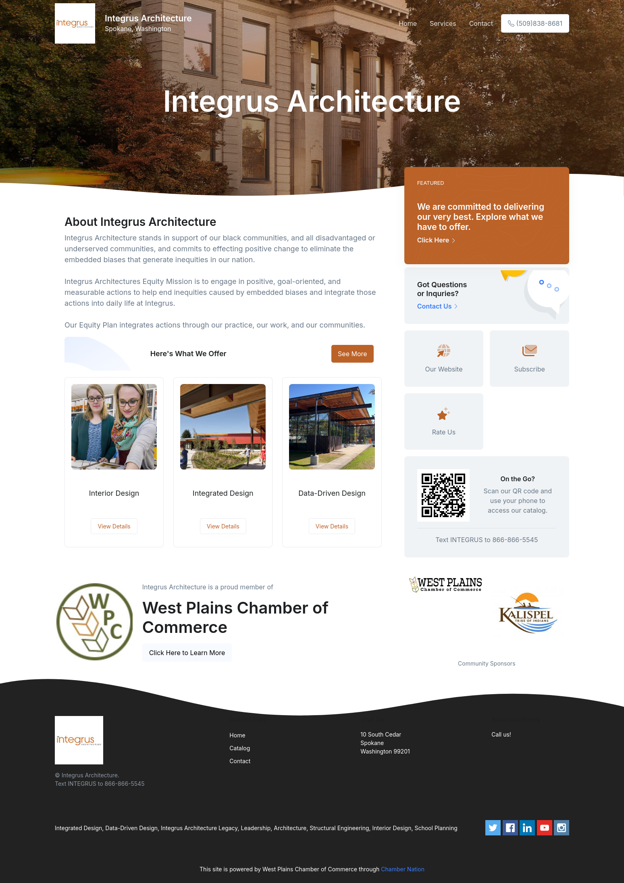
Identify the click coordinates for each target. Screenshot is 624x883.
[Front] (76, 23)
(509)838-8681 (535, 23)
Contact (481, 23)
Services (443, 23)
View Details (114, 526)
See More (352, 354)
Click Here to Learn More (187, 653)
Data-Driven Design (332, 493)
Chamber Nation (402, 869)
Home (408, 23)
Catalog (239, 748)
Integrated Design (223, 493)
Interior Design (114, 493)
